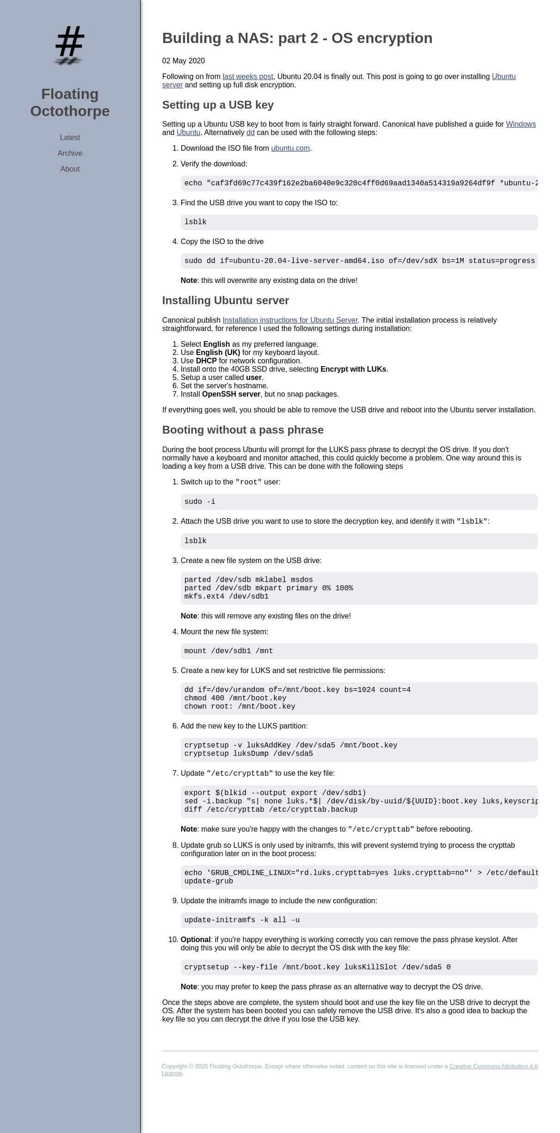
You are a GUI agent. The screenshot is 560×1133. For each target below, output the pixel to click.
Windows (521, 124)
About (70, 169)
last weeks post (247, 76)
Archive (70, 153)
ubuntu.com (290, 148)
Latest (70, 137)
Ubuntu (189, 132)
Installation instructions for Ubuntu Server (290, 326)
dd (250, 132)
